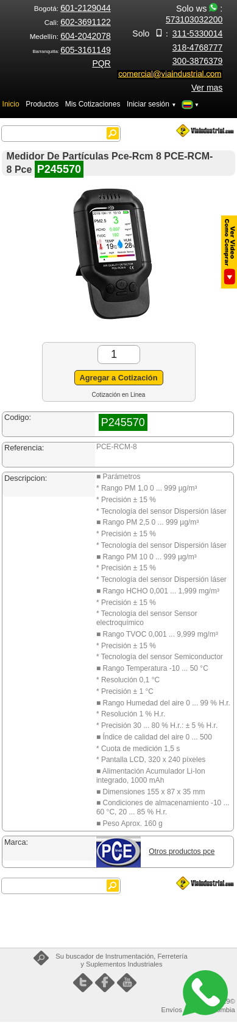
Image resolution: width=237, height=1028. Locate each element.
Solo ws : (194, 14)
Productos (42, 104)
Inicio (10, 104)
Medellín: (70, 36)
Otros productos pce (181, 851)
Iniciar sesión (152, 104)
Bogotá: (72, 8)
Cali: (77, 22)
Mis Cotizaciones (93, 104)
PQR (101, 63)
